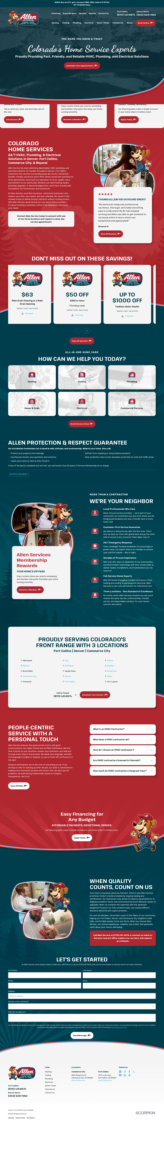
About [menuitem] (129, 23)
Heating (48, 1072)
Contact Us (103, 13)
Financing (56, 13)
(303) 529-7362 (146, 14)
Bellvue (26, 666)
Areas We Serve (70, 13)
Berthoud (69, 666)
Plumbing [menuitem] (77, 23)
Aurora (110, 660)
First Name (12, 970)
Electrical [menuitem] (89, 23)
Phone (10, 981)
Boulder (110, 666)
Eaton (109, 676)
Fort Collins (70, 681)
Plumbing (49, 1079)
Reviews (92, 13)
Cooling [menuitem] (65, 23)
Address (11, 991)
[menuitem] (11, 1118)
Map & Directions (78, 1080)
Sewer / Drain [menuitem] (103, 23)
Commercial (50, 1089)
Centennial (112, 671)
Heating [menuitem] (55, 23)
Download (34, 313)
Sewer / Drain (50, 1086)
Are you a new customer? (18, 1002)
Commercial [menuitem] (118, 23)
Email (85, 981)
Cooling (48, 1075)
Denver (68, 676)
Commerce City (30, 676)
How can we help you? (17, 1012)
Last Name (87, 970)
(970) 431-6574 (126, 14)
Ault (67, 660)
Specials (82, 13)
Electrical (49, 1082)
